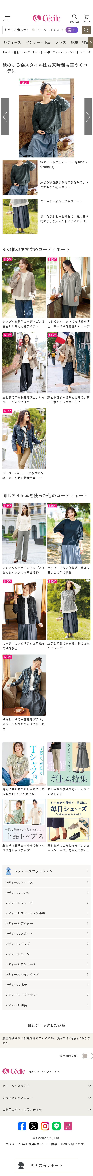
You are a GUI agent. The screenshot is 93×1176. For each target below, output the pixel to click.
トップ (6, 52)
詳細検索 (74, 21)
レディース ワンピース (20, 964)
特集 (16, 52)
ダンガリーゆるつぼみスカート (61, 201)
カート (87, 21)
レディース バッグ (17, 944)
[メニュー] (7, 16)
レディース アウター (19, 923)
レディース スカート (19, 934)
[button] (90, 42)
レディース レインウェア (22, 975)
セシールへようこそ (16, 1086)
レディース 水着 (16, 985)
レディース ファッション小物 (25, 913)
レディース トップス (19, 883)
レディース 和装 (16, 1005)
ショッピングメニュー (17, 1098)
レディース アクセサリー (22, 995)
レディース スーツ (17, 954)
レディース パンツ (17, 893)
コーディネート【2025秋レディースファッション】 (51, 52)
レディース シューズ (19, 903)
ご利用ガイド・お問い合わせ (22, 1110)
